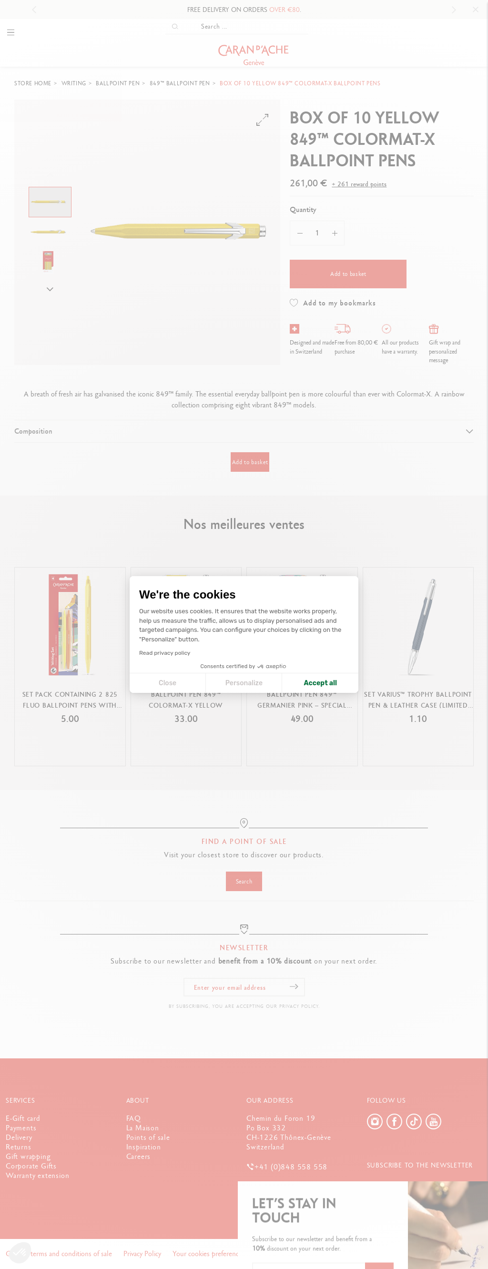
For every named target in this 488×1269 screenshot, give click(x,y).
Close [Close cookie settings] (167, 683)
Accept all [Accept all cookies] (320, 683)
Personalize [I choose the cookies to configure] (244, 683)
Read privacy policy (164, 653)
